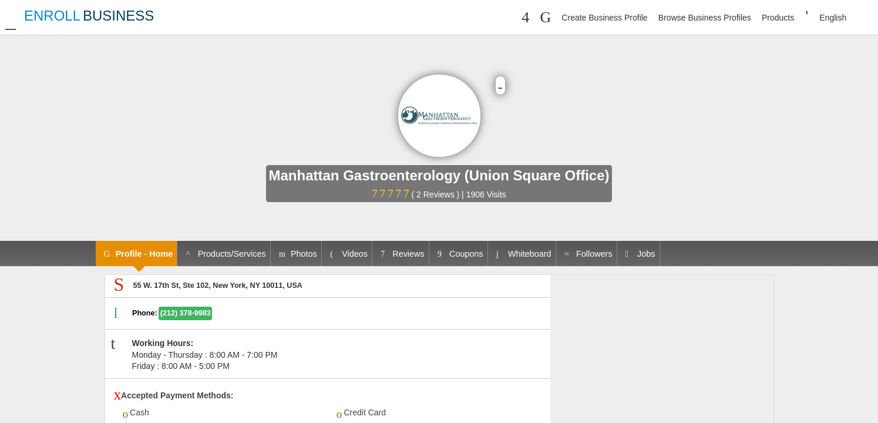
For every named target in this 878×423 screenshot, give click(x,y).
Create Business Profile (604, 17)
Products (778, 17)
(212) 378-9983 (185, 313)
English (832, 17)
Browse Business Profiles (704, 17)
